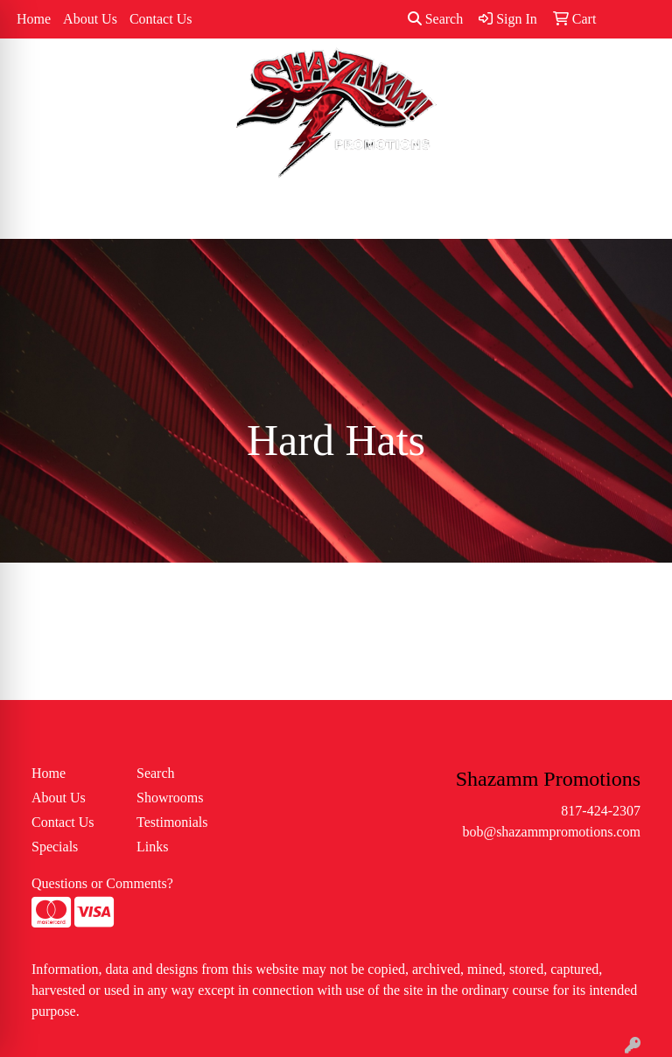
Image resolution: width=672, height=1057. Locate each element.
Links (152, 846)
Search (436, 18)
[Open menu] (637, 213)
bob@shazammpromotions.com (551, 831)
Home (34, 18)
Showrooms (169, 797)
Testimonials (172, 822)
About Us (90, 18)
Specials (55, 846)
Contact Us (161, 18)
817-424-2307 (600, 810)
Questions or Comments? (102, 883)
